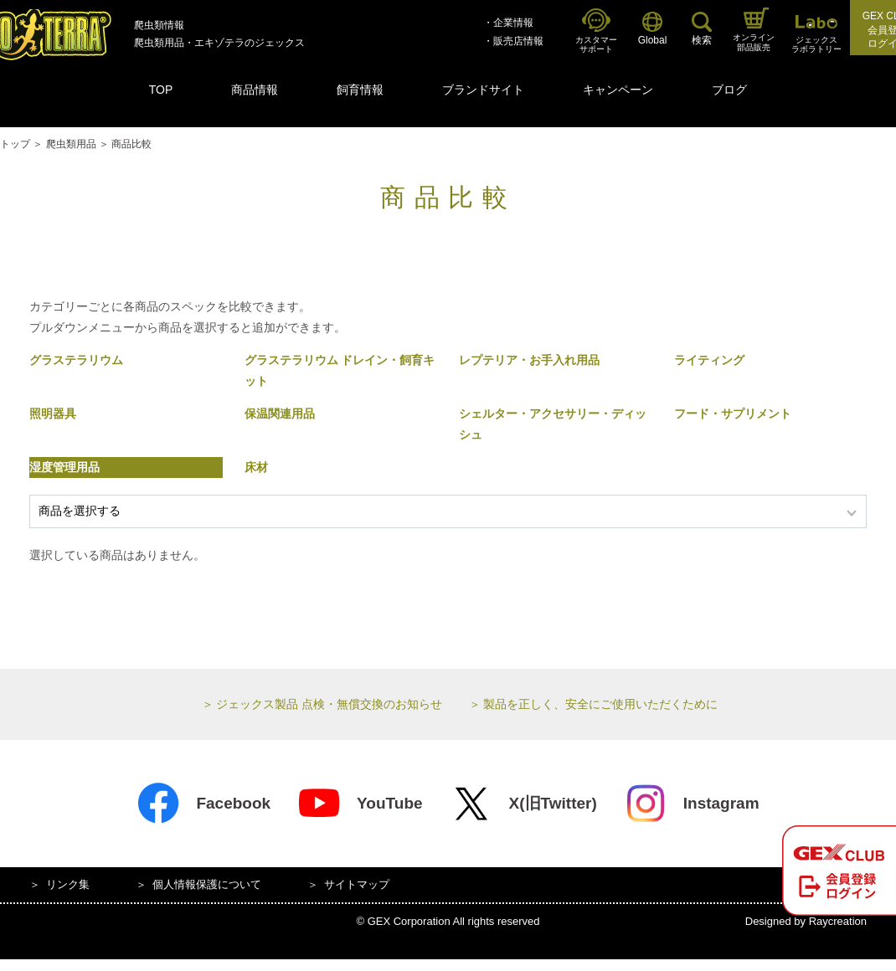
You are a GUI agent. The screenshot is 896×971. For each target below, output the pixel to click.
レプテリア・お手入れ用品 (529, 360)
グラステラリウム (76, 360)
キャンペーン (618, 89)
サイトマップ (356, 884)
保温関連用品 (280, 413)
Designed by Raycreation (806, 921)
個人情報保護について (206, 884)
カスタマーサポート (596, 31)
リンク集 (68, 884)
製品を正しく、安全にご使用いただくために (600, 704)
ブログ (729, 89)
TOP (161, 89)
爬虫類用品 (71, 144)
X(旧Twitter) (523, 803)
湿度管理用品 (64, 467)
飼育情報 (360, 89)
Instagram (692, 803)
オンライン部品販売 (754, 30)
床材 (256, 467)
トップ (15, 144)
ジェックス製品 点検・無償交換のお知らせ (329, 704)
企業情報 (513, 22)
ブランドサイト (483, 89)
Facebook (203, 803)
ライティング (709, 360)
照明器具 (52, 413)
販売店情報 (518, 41)
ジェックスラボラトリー (816, 34)
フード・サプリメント (732, 413)
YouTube (359, 803)
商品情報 (254, 89)
